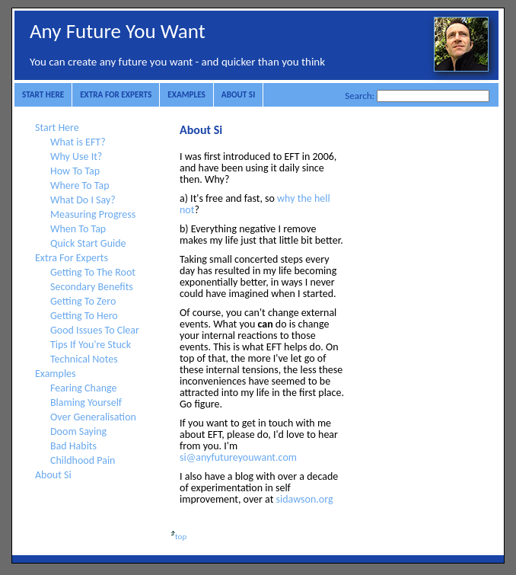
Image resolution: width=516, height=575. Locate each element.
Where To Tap (80, 185)
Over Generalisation (93, 416)
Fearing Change (83, 388)
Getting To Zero (83, 301)
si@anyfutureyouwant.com (238, 457)
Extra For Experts (115, 94)
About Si (238, 94)
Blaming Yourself (86, 402)
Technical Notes (84, 359)
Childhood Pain (82, 460)
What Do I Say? (83, 199)
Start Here (43, 94)
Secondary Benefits (91, 286)
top (177, 536)
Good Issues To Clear (94, 330)
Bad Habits (73, 445)
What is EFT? (78, 142)
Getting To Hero (84, 315)
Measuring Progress (92, 214)
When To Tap (78, 228)
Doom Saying (78, 431)
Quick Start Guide (88, 243)
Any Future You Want (117, 30)
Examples (186, 94)
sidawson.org (304, 499)
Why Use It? (76, 156)
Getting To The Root (92, 272)
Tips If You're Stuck (90, 344)
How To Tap (75, 171)
